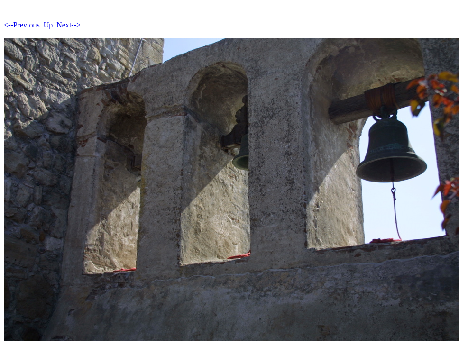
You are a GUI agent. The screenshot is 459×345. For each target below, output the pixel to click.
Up (48, 25)
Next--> (68, 25)
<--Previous (22, 25)
